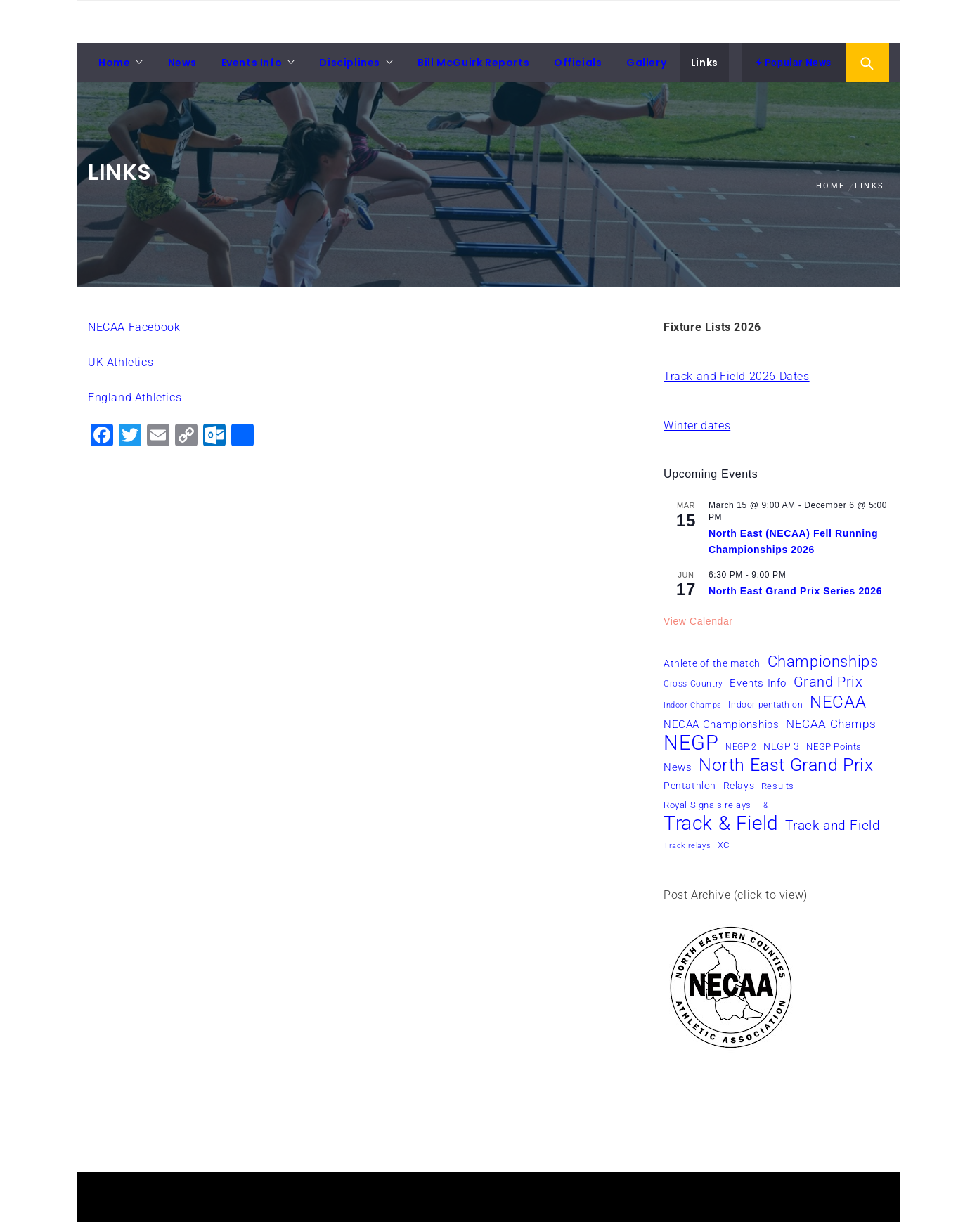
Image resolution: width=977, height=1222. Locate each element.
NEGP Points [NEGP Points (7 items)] (834, 746)
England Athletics (134, 397)
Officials (578, 63)
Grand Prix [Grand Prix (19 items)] (828, 681)
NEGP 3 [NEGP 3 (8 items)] (781, 746)
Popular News (794, 62)
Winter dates (697, 425)
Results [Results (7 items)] (777, 786)
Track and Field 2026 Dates (737, 376)
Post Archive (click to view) (736, 895)
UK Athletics (120, 362)
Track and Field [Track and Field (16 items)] (832, 825)
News (182, 63)
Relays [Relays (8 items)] (739, 785)
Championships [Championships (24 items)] (823, 661)
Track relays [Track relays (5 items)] (687, 845)
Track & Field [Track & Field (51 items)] (721, 823)
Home (114, 63)
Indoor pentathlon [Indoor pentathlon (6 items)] (765, 705)
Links (704, 63)
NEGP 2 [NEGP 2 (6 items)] (741, 747)
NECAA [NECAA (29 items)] (838, 702)
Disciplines (349, 63)
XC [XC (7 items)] (724, 845)
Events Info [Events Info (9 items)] (758, 683)
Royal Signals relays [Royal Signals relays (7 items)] (707, 805)
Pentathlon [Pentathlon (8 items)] (690, 785)
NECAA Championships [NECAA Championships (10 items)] (721, 724)
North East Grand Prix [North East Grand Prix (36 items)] (786, 765)
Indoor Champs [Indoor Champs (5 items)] (693, 705)
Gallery (646, 63)
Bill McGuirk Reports (473, 63)
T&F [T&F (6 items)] (766, 805)
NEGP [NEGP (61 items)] (691, 743)
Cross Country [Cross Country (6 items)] (693, 684)
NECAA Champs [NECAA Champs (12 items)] (831, 724)
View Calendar (698, 621)
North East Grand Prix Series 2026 (795, 591)
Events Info (252, 63)
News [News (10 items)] (678, 767)
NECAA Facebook (134, 327)
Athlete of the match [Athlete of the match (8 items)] (712, 663)
